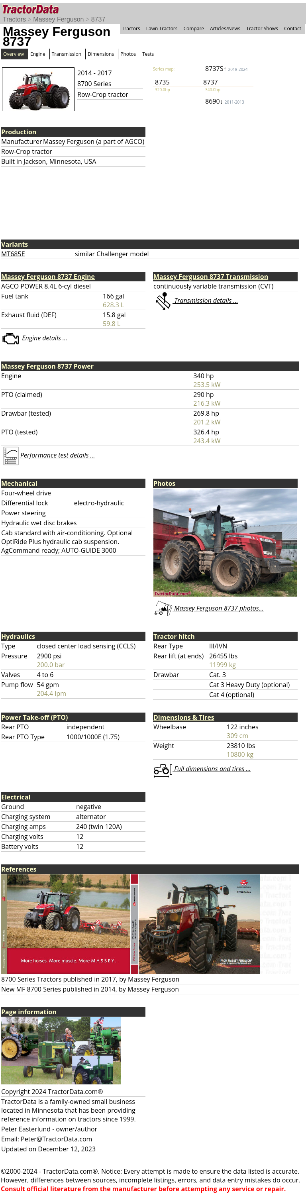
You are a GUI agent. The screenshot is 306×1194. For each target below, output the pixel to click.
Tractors (14, 19)
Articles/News (225, 28)
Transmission (66, 54)
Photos (128, 54)
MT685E (13, 253)
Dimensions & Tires (183, 717)
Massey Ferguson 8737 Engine (48, 276)
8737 (98, 19)
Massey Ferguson (58, 19)
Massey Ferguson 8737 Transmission (210, 276)
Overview (13, 54)
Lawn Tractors (162, 28)
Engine (37, 54)
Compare (193, 28)
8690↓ (224, 101)
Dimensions (101, 54)
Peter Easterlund (26, 1129)
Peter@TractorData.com (56, 1139)
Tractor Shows (262, 28)
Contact (292, 28)
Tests (148, 54)
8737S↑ (226, 68)
